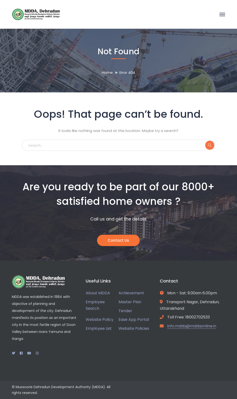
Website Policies (133, 328)
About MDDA (98, 293)
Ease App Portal (133, 319)
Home (107, 72)
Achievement (131, 293)
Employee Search (95, 305)
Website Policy (99, 319)
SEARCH (209, 145)
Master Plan (129, 302)
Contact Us (118, 240)
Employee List (99, 328)
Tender (125, 311)
